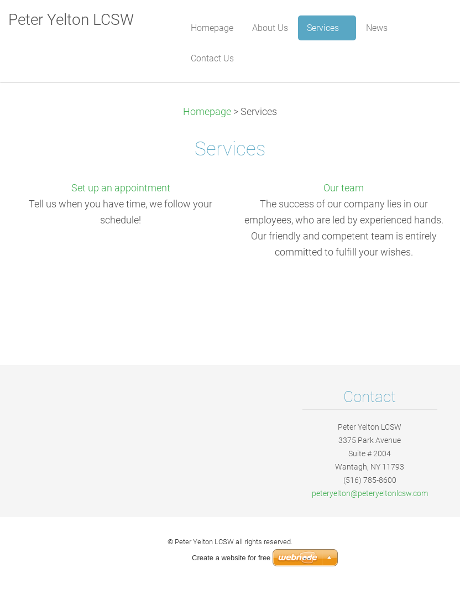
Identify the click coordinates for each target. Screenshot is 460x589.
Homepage (207, 111)
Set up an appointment (120, 188)
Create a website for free (231, 558)
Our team (343, 188)
